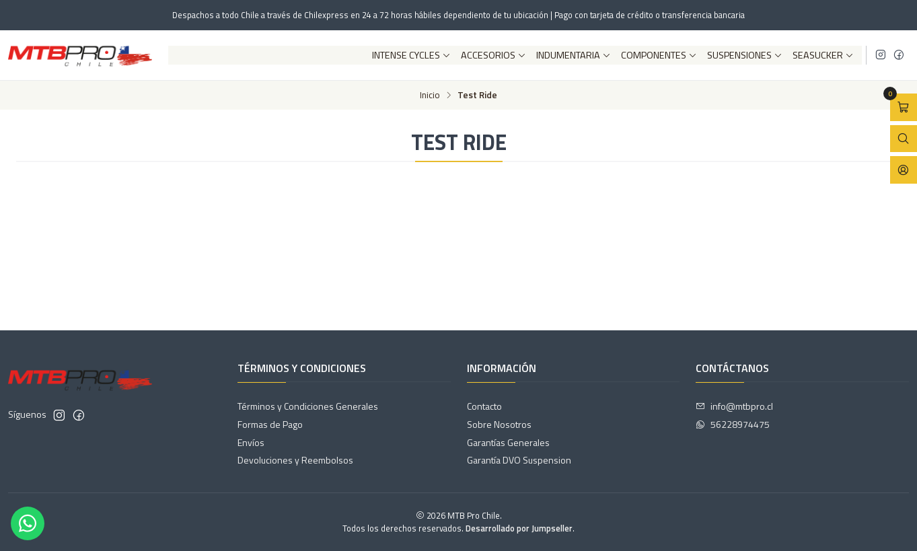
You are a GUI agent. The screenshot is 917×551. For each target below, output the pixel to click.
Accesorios (493, 55)
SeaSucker (823, 55)
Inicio (430, 95)
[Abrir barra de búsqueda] (903, 139)
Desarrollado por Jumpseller (519, 528)
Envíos (250, 442)
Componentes (659, 55)
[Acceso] (903, 170)
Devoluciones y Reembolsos (295, 460)
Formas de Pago (270, 424)
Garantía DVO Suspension (519, 460)
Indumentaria (573, 55)
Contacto (484, 406)
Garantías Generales (508, 442)
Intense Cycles (411, 55)
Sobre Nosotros (499, 424)
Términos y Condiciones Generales (307, 406)
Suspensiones (744, 55)
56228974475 (733, 424)
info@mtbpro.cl (734, 406)
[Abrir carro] (903, 107)
